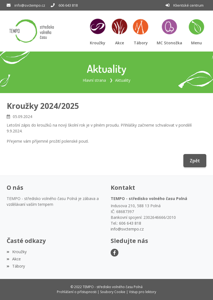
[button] (196, 31)
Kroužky (17, 251)
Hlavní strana (94, 80)
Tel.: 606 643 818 (126, 223)
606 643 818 (68, 5)
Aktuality (122, 80)
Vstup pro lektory (142, 291)
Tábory (16, 266)
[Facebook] (114, 253)
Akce (14, 258)
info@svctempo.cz (29, 5)
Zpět (195, 161)
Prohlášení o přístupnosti (77, 291)
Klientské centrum (188, 5)
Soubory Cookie (112, 291)
